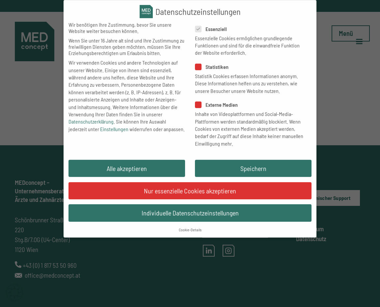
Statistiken (213, 73)
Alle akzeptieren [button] (127, 174)
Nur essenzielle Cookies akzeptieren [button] (190, 196)
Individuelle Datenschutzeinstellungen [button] (190, 219)
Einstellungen (114, 134)
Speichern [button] (253, 174)
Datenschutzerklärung (91, 127)
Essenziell (212, 34)
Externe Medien (217, 110)
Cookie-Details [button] (190, 235)
